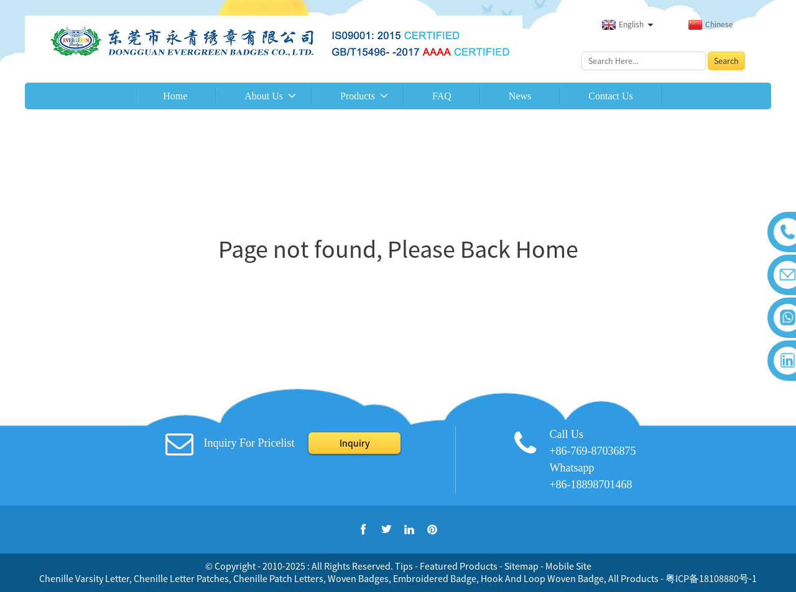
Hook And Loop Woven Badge (542, 578)
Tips (404, 566)
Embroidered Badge (434, 578)
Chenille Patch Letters (278, 578)
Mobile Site (568, 566)
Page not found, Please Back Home (398, 249)
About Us (263, 96)
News (520, 96)
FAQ (441, 96)
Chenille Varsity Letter (84, 578)
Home (175, 96)
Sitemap (521, 566)
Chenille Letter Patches (181, 578)
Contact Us (610, 96)
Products (357, 96)
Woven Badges (358, 578)
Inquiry (354, 443)
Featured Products (458, 566)
